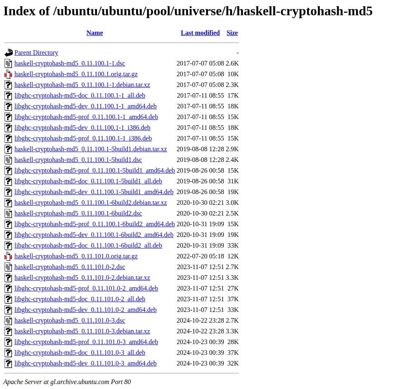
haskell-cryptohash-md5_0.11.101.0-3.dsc (69, 320)
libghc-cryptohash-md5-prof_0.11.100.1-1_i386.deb (83, 138)
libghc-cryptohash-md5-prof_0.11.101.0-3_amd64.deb (86, 341)
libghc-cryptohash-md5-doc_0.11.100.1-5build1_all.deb (88, 181)
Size (232, 32)
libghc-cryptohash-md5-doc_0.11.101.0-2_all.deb (79, 298)
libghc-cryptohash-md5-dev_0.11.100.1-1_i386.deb (82, 127)
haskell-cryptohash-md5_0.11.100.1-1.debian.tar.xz (82, 84)
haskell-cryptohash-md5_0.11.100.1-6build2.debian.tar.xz (90, 202)
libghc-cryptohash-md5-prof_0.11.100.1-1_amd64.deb (86, 116)
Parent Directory (36, 52)
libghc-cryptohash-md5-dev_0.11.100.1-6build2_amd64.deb (94, 234)
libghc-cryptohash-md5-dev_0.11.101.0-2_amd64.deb (85, 309)
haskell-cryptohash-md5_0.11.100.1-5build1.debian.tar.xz (90, 148)
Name (95, 32)
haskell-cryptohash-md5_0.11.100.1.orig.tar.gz (76, 73)
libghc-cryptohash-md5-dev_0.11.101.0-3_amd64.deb (85, 363)
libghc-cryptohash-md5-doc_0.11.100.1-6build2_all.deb (88, 245)
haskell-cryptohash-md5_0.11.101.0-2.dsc (69, 266)
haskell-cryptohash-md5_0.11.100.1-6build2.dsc (78, 213)
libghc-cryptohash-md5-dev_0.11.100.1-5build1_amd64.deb (94, 191)
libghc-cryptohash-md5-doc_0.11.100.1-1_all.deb (79, 95)
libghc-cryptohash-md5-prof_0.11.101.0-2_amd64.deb (86, 288)
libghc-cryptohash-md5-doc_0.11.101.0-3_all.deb (79, 352)
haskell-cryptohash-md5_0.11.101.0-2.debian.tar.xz (82, 277)
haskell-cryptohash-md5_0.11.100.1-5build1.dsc (78, 159)
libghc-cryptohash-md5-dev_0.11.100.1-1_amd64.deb (85, 106)
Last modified (200, 32)
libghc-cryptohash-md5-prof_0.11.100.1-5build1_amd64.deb (94, 170)
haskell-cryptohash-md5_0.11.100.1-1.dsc (69, 63)
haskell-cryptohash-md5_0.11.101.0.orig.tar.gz (76, 256)
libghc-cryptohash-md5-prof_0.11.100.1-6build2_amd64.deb (94, 223)
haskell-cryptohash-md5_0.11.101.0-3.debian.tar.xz (82, 331)
